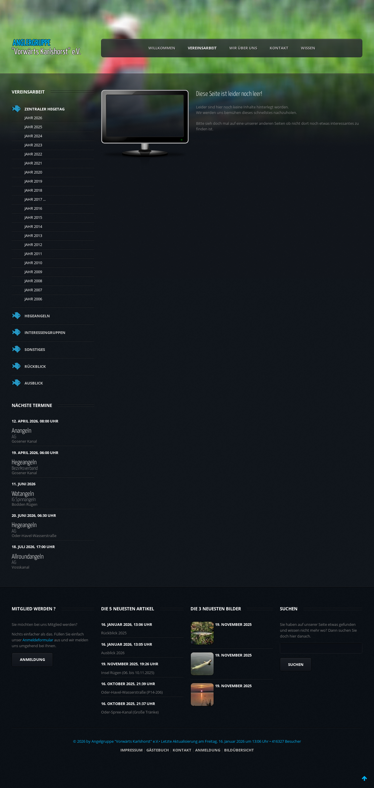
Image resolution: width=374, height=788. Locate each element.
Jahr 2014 (33, 226)
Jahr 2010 (33, 262)
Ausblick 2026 (112, 652)
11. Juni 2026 (23, 483)
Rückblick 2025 (114, 632)
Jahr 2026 (33, 117)
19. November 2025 (233, 624)
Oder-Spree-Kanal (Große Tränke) (130, 712)
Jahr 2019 (33, 181)
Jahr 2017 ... (35, 199)
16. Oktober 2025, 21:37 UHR (128, 703)
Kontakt (279, 48)
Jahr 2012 (33, 244)
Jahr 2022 (33, 154)
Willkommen (161, 48)
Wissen (308, 48)
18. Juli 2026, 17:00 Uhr (33, 546)
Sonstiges (35, 349)
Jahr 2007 (33, 289)
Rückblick (35, 366)
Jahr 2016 (33, 208)
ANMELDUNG (207, 750)
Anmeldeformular (37, 639)
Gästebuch (157, 750)
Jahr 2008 (33, 280)
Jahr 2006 (33, 299)
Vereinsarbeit (202, 48)
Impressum (131, 750)
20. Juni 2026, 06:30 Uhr (34, 515)
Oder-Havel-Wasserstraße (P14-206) (132, 692)
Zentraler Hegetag (45, 109)
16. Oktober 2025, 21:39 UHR (128, 683)
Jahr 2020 (33, 172)
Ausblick (34, 383)
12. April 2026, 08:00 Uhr (35, 421)
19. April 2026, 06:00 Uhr (35, 452)
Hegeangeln (37, 315)
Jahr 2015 (33, 217)
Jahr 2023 (33, 145)
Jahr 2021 (33, 163)
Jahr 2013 (33, 235)
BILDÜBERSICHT (239, 750)
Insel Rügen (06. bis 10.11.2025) (127, 672)
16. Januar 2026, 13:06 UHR (126, 624)
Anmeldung (32, 659)
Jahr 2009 (33, 271)
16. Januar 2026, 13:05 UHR (126, 644)
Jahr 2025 (33, 126)
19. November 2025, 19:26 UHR (129, 663)
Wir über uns (243, 48)
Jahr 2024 (33, 135)
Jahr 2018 (33, 190)
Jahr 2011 (33, 253)
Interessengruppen (45, 332)
